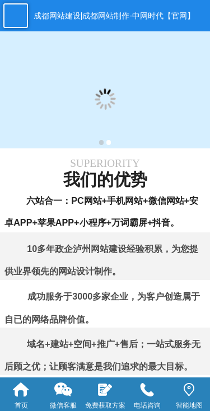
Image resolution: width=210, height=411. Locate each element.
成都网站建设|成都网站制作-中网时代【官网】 (114, 15)
